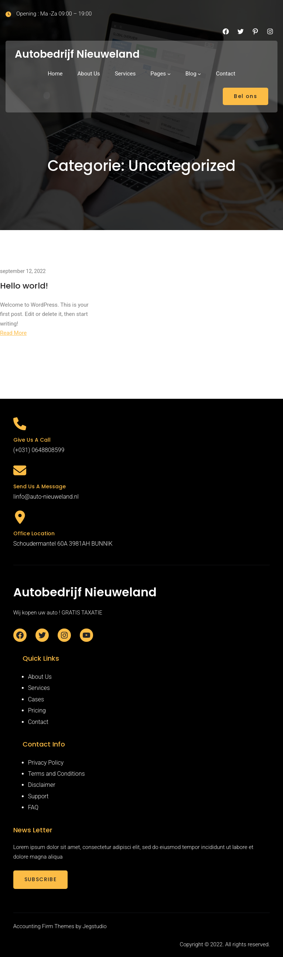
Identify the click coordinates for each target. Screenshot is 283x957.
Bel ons (245, 96)
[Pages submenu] (169, 73)
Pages (158, 73)
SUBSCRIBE (40, 879)
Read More (13, 333)
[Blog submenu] (199, 73)
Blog (191, 73)
